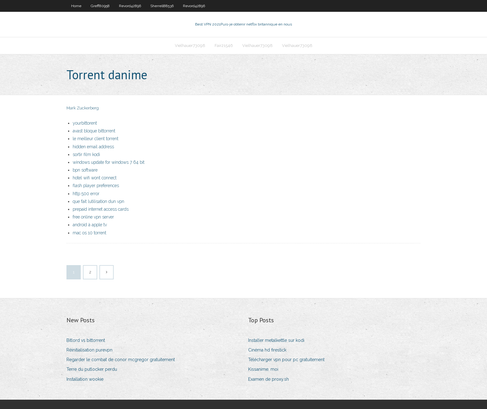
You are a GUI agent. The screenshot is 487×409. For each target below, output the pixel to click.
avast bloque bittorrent (94, 130)
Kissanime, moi (263, 369)
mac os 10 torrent (89, 232)
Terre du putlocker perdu (91, 369)
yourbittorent (85, 123)
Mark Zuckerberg (82, 108)
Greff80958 (100, 6)
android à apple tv (90, 224)
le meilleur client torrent (95, 138)
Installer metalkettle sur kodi (276, 340)
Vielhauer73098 (190, 45)
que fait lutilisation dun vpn (98, 201)
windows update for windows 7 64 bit (108, 162)
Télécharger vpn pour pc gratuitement (286, 359)
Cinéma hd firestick (267, 349)
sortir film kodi (86, 154)
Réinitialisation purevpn (89, 349)
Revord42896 (130, 6)
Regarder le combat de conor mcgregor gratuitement (120, 359)
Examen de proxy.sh (268, 379)
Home (76, 6)
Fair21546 (224, 45)
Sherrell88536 (162, 6)
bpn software (85, 170)
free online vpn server (93, 216)
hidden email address (93, 146)
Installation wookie (84, 379)
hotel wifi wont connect (94, 177)
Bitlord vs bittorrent (85, 340)
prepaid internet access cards (101, 209)
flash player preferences (96, 185)
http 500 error (86, 193)
